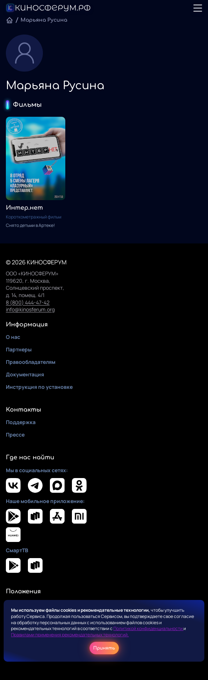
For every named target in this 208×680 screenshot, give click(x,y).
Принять (104, 648)
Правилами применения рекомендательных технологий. (70, 635)
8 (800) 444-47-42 (28, 302)
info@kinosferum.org (30, 309)
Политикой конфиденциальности (148, 628)
